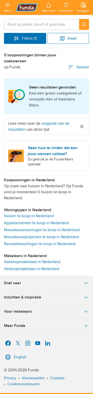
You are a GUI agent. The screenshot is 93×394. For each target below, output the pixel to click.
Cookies (57, 378)
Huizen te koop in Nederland (29, 215)
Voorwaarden (33, 378)
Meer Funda (46, 326)
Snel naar (46, 283)
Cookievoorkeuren (23, 384)
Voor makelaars (46, 311)
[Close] (82, 126)
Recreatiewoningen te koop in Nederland (39, 243)
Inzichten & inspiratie (46, 297)
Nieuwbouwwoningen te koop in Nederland (42, 229)
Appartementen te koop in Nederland (36, 222)
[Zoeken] (84, 24)
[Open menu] (8, 7)
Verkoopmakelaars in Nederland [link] (31, 268)
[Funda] (27, 7)
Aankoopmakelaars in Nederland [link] (32, 261)
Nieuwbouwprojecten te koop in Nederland (41, 236)
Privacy (10, 378)
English (15, 357)
